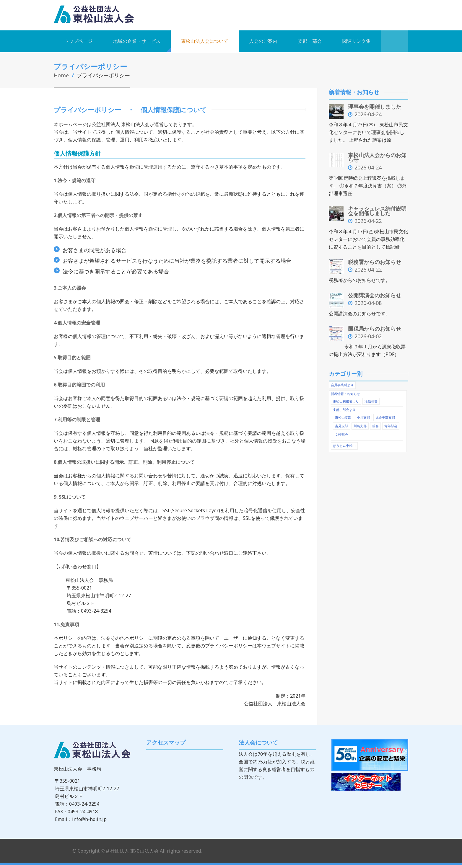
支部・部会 (310, 40)
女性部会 (341, 432)
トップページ (78, 40)
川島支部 (360, 423)
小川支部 (363, 415)
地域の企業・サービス (136, 40)
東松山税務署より (346, 399)
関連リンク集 (356, 40)
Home (61, 75)
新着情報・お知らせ (345, 391)
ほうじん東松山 (344, 443)
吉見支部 (341, 423)
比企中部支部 (385, 415)
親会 (375, 423)
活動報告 (371, 399)
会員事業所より (342, 383)
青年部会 (390, 423)
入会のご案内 (263, 40)
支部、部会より (344, 407)
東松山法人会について (204, 40)
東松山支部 (343, 415)
